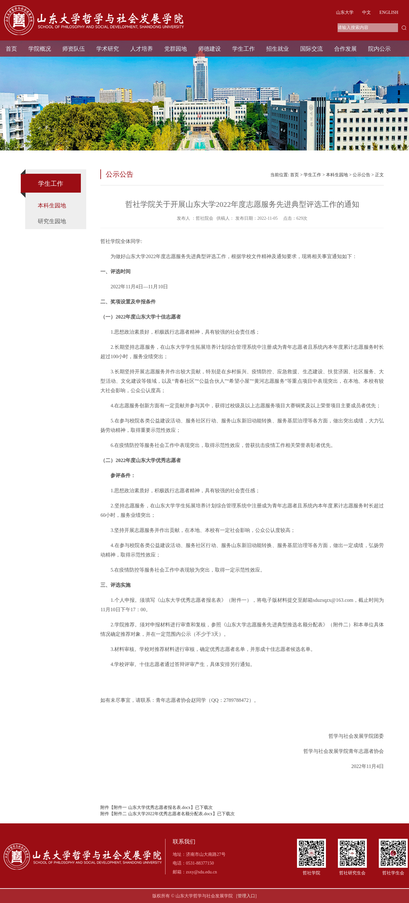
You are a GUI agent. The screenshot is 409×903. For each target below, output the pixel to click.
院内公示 (379, 49)
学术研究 (107, 49)
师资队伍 (73, 49)
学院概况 (39, 49)
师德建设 (209, 49)
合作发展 (345, 49)
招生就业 (277, 49)
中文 (366, 12)
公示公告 (361, 174)
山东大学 (345, 12)
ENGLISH (388, 12)
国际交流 (311, 49)
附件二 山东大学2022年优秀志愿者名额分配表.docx (163, 813)
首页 (11, 49)
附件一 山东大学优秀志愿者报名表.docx (152, 807)
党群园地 (175, 49)
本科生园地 (52, 205)
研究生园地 (52, 221)
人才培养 (141, 49)
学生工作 (243, 49)
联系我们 (184, 842)
